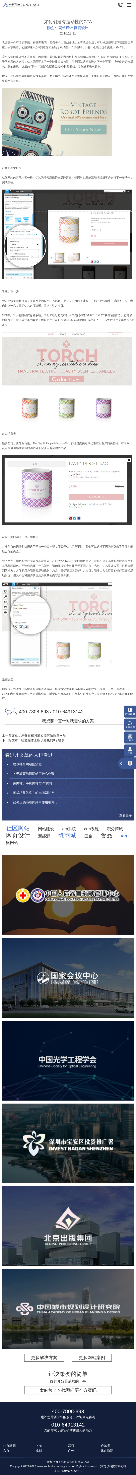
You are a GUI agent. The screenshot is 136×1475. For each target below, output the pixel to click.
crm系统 (91, 829)
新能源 (44, 836)
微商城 (67, 835)
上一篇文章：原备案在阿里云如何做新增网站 (34, 735)
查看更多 (125, 815)
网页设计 (81, 28)
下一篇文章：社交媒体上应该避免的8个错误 (33, 740)
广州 (71, 1450)
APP (125, 836)
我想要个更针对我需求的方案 (68, 721)
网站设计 (66, 28)
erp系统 (69, 829)
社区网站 (18, 828)
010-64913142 (68, 1425)
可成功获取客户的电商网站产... (35, 793)
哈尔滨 (105, 1445)
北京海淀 (107, 1450)
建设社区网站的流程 (27, 764)
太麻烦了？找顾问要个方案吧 (68, 1390)
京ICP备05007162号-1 (68, 1470)
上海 (38, 1445)
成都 (38, 1450)
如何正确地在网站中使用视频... (35, 802)
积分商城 (115, 829)
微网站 (12, 842)
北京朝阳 (9, 1445)
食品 (106, 835)
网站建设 (46, 829)
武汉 (71, 1445)
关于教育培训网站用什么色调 (33, 773)
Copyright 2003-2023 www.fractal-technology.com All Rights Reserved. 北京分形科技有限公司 (68, 1466)
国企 (88, 836)
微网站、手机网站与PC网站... (34, 783)
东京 (6, 1450)
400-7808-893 (68, 1411)
